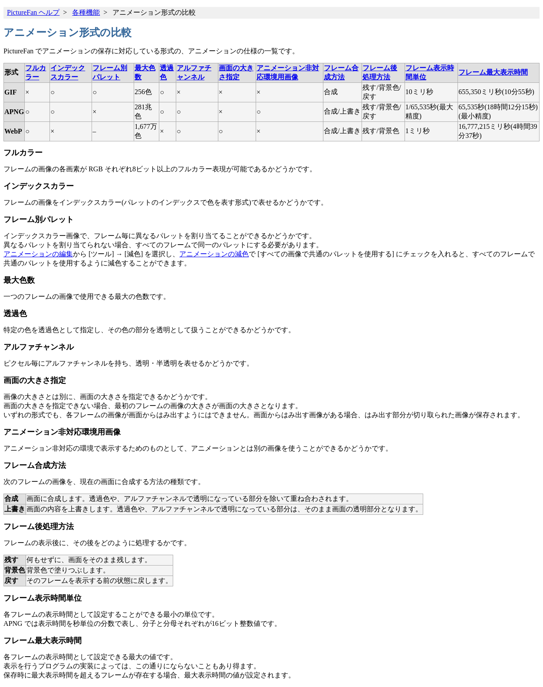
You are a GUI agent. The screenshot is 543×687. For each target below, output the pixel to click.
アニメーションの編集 (38, 254)
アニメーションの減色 (214, 254)
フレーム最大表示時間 (493, 72)
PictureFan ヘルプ (33, 12)
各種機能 (86, 12)
